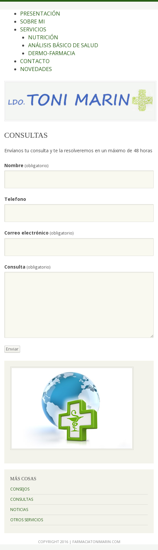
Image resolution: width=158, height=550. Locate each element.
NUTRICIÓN (43, 37)
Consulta (27, 267)
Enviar (12, 349)
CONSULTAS (21, 499)
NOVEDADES (36, 69)
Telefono (15, 199)
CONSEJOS (19, 489)
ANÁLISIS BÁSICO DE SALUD (63, 45)
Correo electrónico (39, 233)
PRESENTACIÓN (40, 13)
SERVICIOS (33, 29)
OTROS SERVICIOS (26, 520)
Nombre (26, 165)
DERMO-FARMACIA (51, 53)
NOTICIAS (19, 509)
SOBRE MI (32, 21)
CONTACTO (35, 61)
